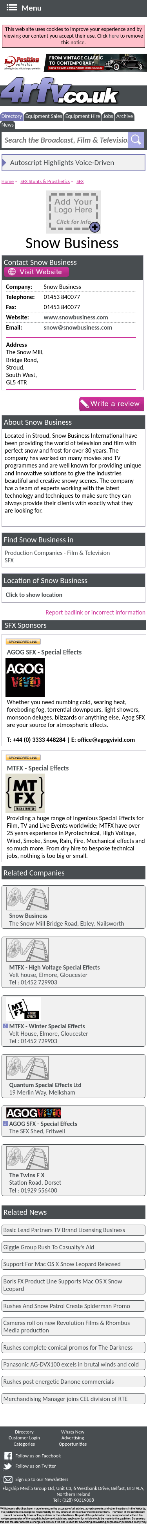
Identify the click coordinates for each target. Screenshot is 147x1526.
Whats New (72, 1432)
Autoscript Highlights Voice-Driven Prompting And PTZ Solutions (62, 164)
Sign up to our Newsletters (41, 1479)
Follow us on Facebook (38, 1456)
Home (8, 181)
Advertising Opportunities (73, 1440)
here (114, 36)
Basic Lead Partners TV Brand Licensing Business (64, 1230)
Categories (24, 1444)
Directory (12, 116)
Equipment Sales (43, 116)
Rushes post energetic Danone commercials (58, 1381)
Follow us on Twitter (35, 1466)
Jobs (108, 116)
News (8, 124)
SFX (79, 181)
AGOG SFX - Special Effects (44, 652)
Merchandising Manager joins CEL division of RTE (65, 1399)
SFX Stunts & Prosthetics (45, 181)
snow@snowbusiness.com (78, 327)
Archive (124, 116)
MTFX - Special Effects (38, 768)
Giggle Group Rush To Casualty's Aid (48, 1247)
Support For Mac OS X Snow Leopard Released (62, 1264)
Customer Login (24, 1438)
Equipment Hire (82, 116)
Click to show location (34, 594)
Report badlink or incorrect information (95, 612)
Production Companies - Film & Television (57, 552)
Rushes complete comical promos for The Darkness (67, 1347)
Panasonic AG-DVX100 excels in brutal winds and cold (71, 1364)
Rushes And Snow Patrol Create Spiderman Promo (66, 1306)
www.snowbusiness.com (76, 317)
